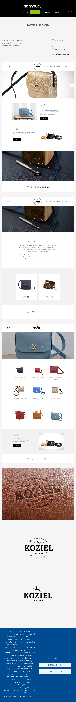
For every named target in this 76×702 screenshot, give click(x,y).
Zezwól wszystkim (55, 672)
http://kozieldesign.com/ (63, 54)
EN (69, 11)
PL (71, 11)
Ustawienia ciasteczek (55, 658)
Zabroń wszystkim (55, 665)
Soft (49, 12)
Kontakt (58, 12)
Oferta (25, 12)
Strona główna (69, 18)
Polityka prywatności (11, 696)
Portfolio (35, 12)
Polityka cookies (27, 696)
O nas (17, 12)
